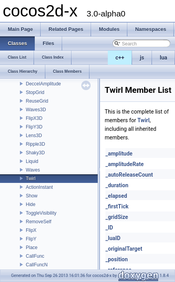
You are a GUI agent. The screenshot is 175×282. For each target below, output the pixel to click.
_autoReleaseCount (129, 175)
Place (32, 247)
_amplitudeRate (124, 164)
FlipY (31, 239)
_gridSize (116, 217)
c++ (120, 57)
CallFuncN (37, 265)
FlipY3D (34, 127)
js (142, 57)
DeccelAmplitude (43, 84)
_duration (117, 185)
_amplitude (118, 153)
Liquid (32, 161)
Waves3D (36, 109)
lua (163, 57)
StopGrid (35, 92)
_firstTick (117, 206)
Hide (31, 204)
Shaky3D (35, 152)
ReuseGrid (37, 101)
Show (32, 196)
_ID (109, 227)
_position (116, 259)
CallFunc (35, 256)
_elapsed (116, 196)
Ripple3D (35, 144)
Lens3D (34, 135)
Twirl (31, 178)
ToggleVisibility (41, 213)
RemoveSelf (38, 221)
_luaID (112, 238)
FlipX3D (34, 118)
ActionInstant (39, 187)
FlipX (31, 230)
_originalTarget (123, 249)
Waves (33, 170)
